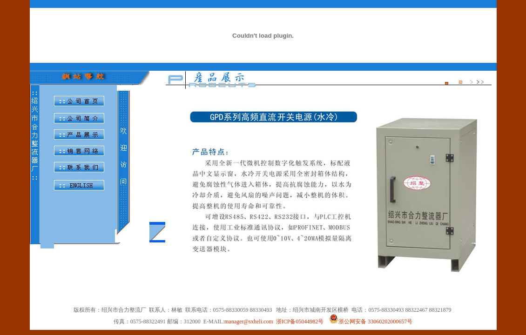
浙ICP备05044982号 (300, 321)
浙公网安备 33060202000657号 (370, 321)
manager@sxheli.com (248, 321)
